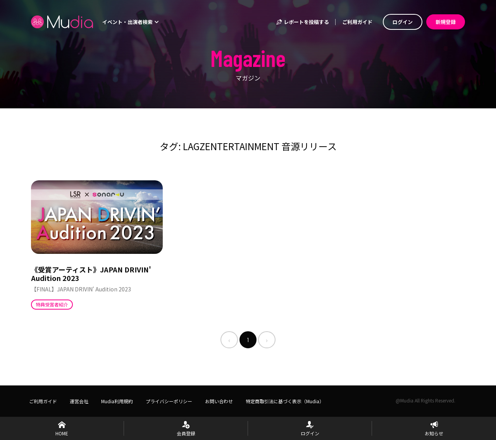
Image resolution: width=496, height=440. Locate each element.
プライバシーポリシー (169, 401)
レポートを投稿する (302, 22)
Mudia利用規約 (117, 401)
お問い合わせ (219, 401)
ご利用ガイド (357, 22)
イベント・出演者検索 (130, 22)
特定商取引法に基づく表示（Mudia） (285, 401)
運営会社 (79, 401)
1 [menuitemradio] (248, 339)
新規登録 (446, 22)
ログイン (403, 22)
